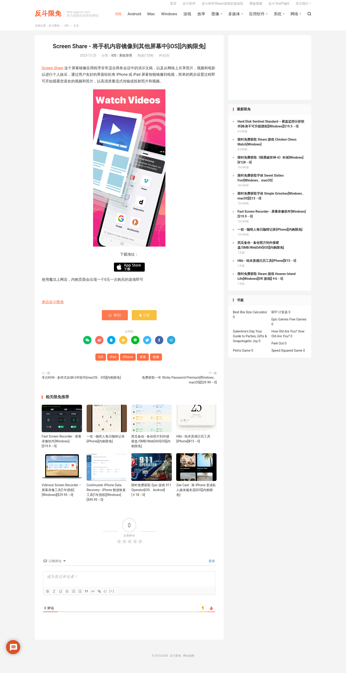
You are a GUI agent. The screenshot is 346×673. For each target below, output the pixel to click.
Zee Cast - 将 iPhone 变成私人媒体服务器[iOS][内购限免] (196, 494)
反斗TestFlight (279, 6)
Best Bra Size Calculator (250, 316)
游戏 (187, 16)
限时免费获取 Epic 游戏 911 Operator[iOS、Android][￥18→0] (151, 494)
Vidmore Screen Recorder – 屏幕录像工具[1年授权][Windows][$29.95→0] (61, 494)
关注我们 (302, 6)
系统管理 (125, 59)
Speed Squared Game (286, 355)
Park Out (277, 348)
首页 (173, 6)
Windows (169, 16)
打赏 (144, 319)
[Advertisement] (269, 71)
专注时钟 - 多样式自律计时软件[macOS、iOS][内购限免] (81, 382)
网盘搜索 (255, 6)
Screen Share (52, 72)
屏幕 (143, 361)
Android (134, 16)
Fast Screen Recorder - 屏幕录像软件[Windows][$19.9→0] (61, 445)
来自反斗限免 (53, 306)
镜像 (156, 361)
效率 (201, 16)
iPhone (128, 361)
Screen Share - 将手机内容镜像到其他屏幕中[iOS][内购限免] (129, 50)
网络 (294, 16)
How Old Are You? (284, 336)
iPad (113, 361)
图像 (215, 16)
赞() (115, 319)
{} (105, 595)
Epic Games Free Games (288, 324)
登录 (211, 565)
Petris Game (241, 355)
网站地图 (188, 659)
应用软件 (257, 16)
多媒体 (234, 16)
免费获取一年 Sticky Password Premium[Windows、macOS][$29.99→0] (179, 384)
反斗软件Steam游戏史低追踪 (222, 6)
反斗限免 (48, 16)
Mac (151, 16)
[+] (111, 595)
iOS (118, 16)
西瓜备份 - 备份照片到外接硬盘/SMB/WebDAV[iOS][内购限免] (150, 445)
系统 (277, 16)
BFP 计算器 (279, 316)
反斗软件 (189, 6)
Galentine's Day (244, 336)
